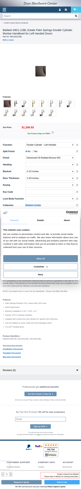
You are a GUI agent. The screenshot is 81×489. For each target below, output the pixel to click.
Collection (8, 205)
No (29, 151)
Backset (7, 171)
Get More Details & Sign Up (39, 394)
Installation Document (13, 349)
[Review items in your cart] (76, 9)
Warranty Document (12, 357)
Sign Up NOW (39, 426)
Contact (41, 467)
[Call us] (68, 10)
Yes (35, 151)
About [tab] (67, 220)
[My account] (62, 10)
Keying (6, 185)
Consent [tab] (14, 220)
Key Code (8, 192)
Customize (40, 266)
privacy (39, 434)
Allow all (40, 258)
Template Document (12, 353)
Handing (7, 164)
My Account (67, 467)
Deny (40, 274)
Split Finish (9, 151)
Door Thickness (11, 178)
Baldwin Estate (33, 205)
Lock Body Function (13, 199)
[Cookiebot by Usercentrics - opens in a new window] (66, 212)
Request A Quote (21, 482)
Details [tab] (40, 220)
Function (7, 145)
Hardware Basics (13, 467)
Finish (6, 158)
